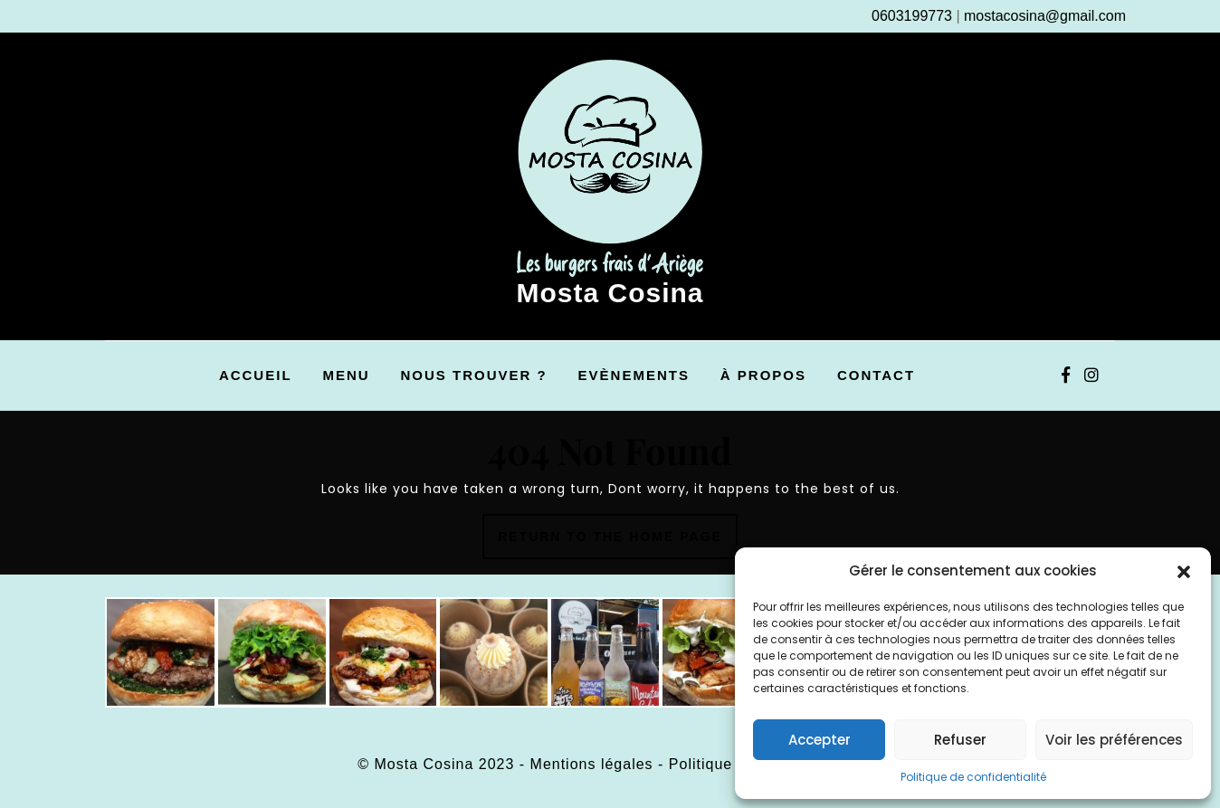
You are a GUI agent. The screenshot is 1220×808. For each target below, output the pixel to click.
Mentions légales (591, 764)
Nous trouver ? (474, 375)
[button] (1184, 571)
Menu (345, 375)
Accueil (255, 375)
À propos (763, 375)
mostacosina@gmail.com (1045, 16)
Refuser (960, 739)
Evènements (634, 375)
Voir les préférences (1114, 739)
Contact (876, 375)
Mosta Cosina (609, 293)
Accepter (819, 739)
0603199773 (912, 16)
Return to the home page (618, 542)
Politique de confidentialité (973, 776)
